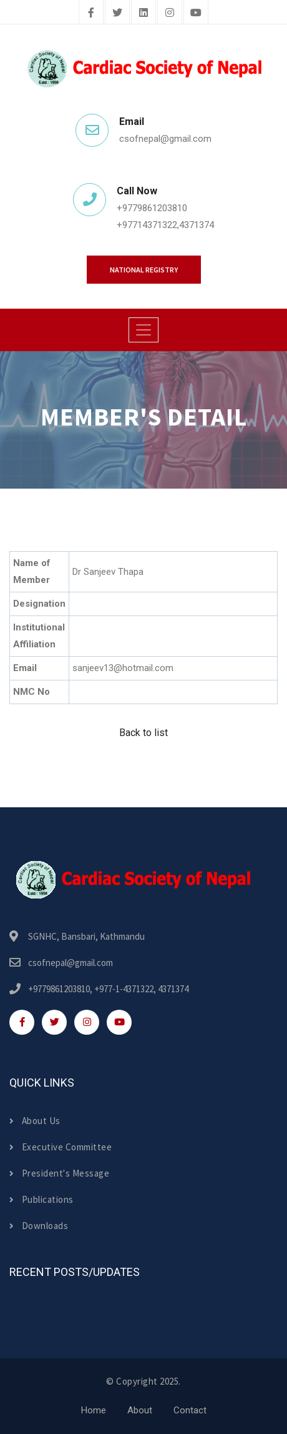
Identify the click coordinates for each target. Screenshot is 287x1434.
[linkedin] (143, 13)
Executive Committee (60, 1147)
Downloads (38, 1226)
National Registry (144, 269)
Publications (41, 1199)
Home (93, 1410)
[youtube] (196, 13)
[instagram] (170, 13)
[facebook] (91, 13)
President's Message (59, 1173)
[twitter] (117, 13)
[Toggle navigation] (143, 329)
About (139, 1410)
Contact (190, 1410)
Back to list (143, 733)
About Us (35, 1121)
